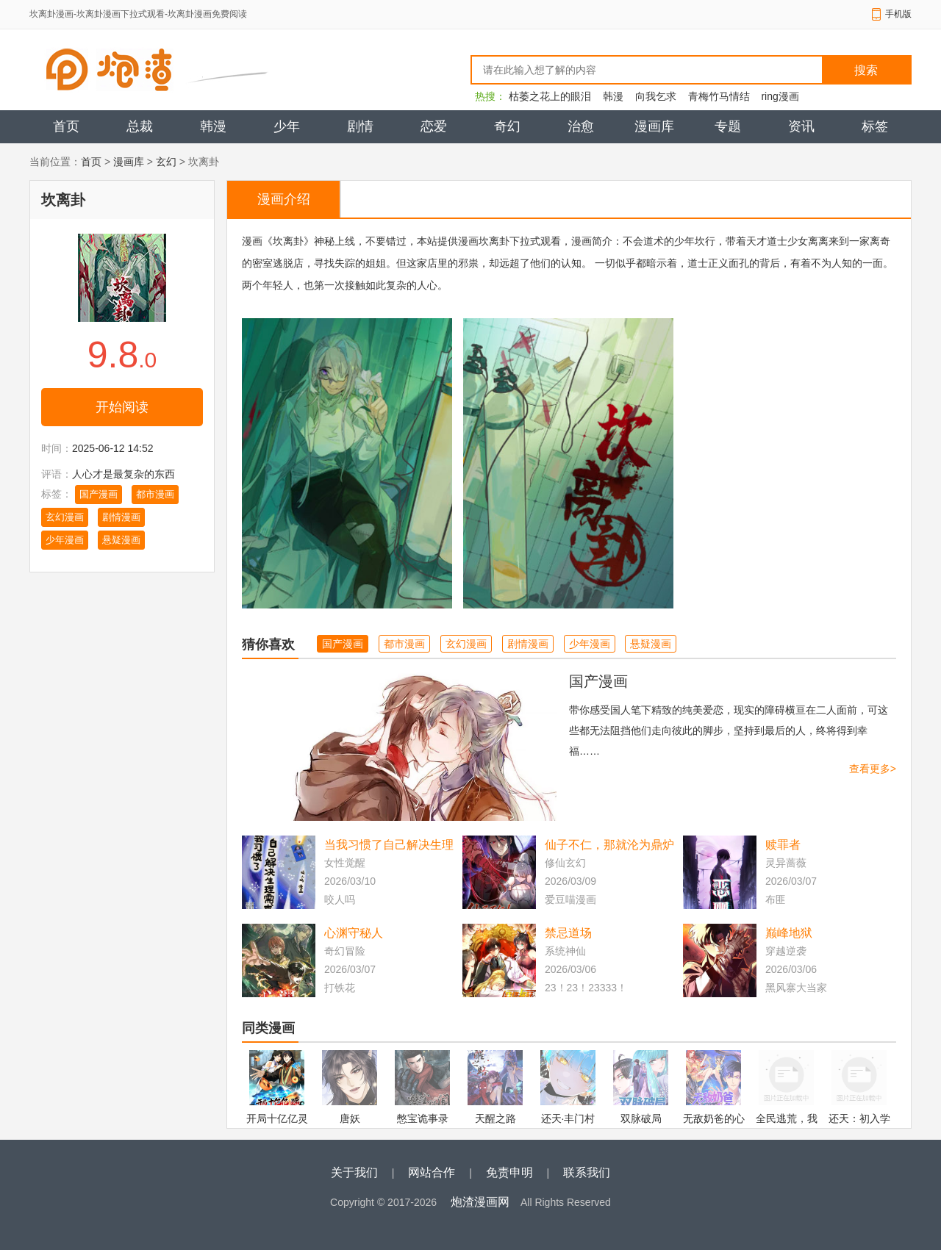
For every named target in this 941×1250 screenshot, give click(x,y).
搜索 (866, 70)
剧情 (360, 126)
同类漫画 (268, 1028)
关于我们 (354, 1172)
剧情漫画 (121, 516)
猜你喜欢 (268, 644)
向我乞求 (655, 96)
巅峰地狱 (788, 933)
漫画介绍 (283, 199)
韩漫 (613, 96)
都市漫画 (155, 494)
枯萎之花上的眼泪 (550, 96)
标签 (875, 126)
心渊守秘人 (353, 933)
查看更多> (872, 769)
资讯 (801, 126)
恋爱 (434, 126)
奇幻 (507, 126)
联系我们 (586, 1172)
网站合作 (431, 1172)
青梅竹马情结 (719, 96)
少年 (286, 126)
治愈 (581, 126)
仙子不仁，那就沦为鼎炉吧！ (609, 846)
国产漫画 (98, 494)
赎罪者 (783, 844)
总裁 (139, 126)
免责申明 (509, 1172)
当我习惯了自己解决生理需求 (389, 846)
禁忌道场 (568, 933)
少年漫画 (65, 539)
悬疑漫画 (121, 539)
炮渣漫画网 (480, 1202)
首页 (66, 126)
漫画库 (654, 126)
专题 (728, 126)
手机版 (898, 14)
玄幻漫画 (65, 516)
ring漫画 (779, 96)
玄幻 (166, 162)
